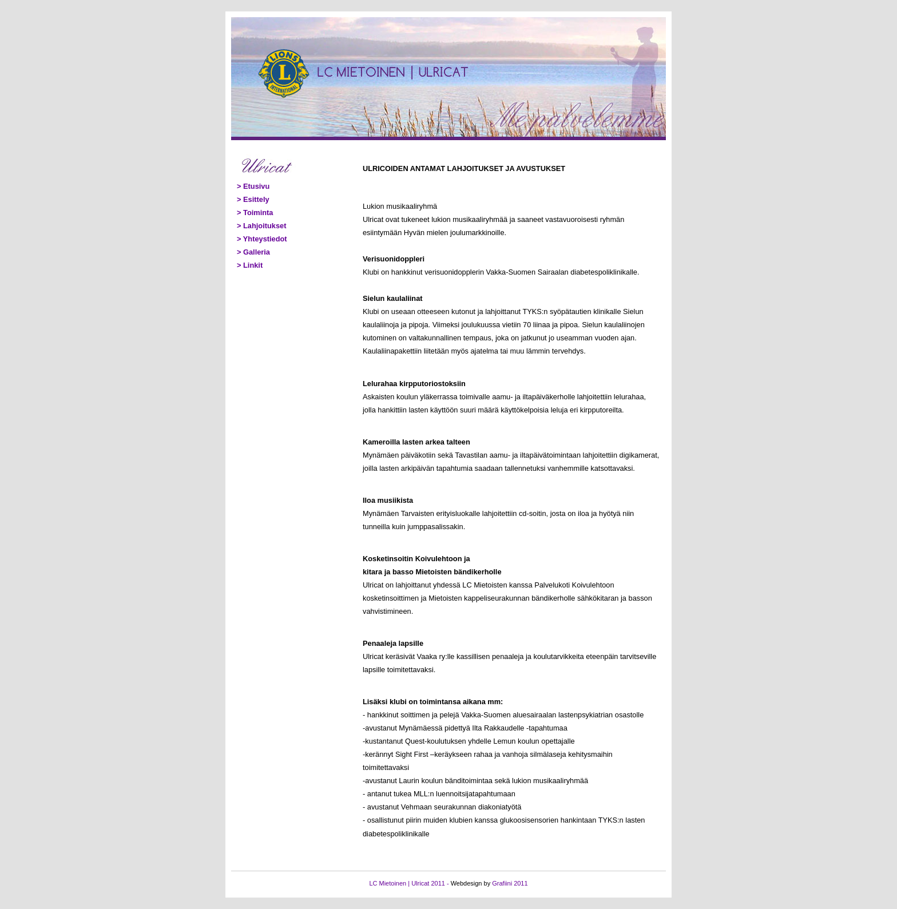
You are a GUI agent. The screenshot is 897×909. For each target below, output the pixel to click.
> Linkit (250, 265)
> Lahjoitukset (261, 225)
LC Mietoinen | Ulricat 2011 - (409, 883)
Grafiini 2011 (509, 883)
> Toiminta (255, 212)
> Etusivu (253, 186)
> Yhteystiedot (262, 239)
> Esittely (253, 199)
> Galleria (253, 252)
